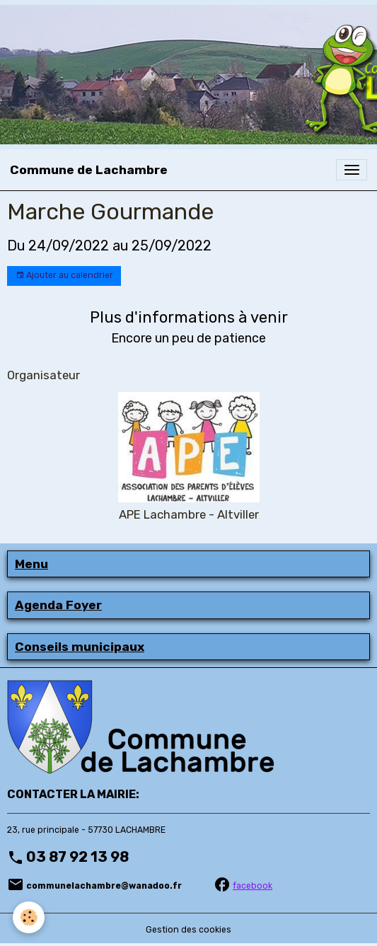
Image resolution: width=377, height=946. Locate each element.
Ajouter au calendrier (64, 275)
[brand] (89, 170)
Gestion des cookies (188, 930)
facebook (252, 886)
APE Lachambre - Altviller (189, 514)
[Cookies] (29, 917)
